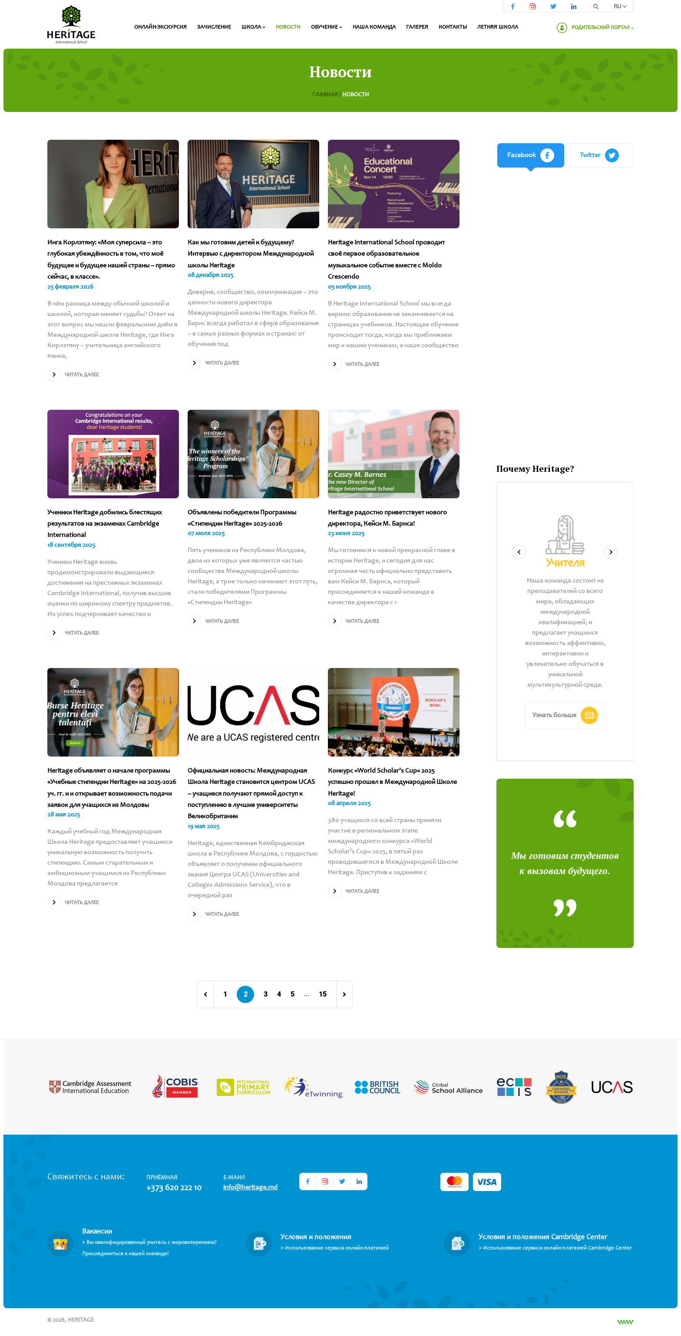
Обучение (326, 27)
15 (323, 994)
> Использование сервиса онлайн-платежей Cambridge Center (555, 1248)
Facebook (530, 155)
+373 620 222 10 (174, 1188)
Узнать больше (565, 715)
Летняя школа (497, 27)
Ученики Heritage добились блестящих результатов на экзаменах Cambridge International (104, 524)
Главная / (327, 95)
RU (620, 7)
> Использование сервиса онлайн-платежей (335, 1248)
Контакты (453, 27)
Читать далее (73, 375)
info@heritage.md (250, 1187)
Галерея (417, 27)
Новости (288, 27)
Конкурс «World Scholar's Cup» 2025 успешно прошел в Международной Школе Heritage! (392, 782)
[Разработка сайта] (625, 1322)
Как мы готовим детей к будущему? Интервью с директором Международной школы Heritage (251, 254)
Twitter (599, 155)
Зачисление (214, 27)
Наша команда (374, 27)
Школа (253, 27)
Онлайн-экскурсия (160, 27)
